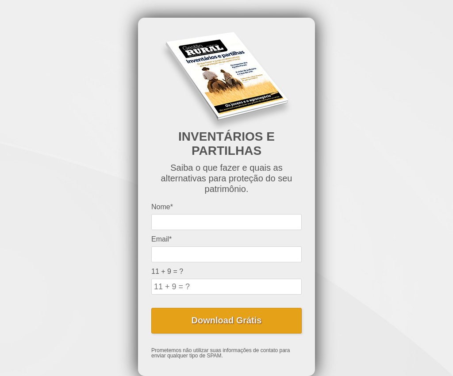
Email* (161, 239)
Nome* (162, 207)
